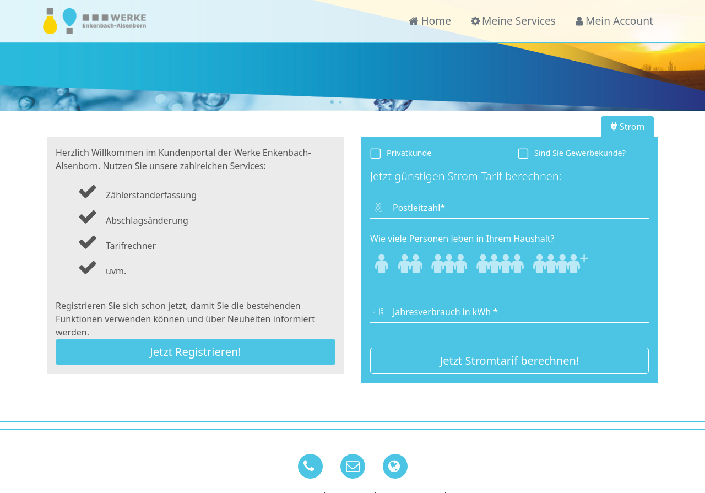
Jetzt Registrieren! (195, 351)
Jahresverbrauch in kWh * (445, 312)
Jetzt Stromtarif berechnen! (509, 360)
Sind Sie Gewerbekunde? (580, 153)
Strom (627, 127)
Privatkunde (409, 153)
